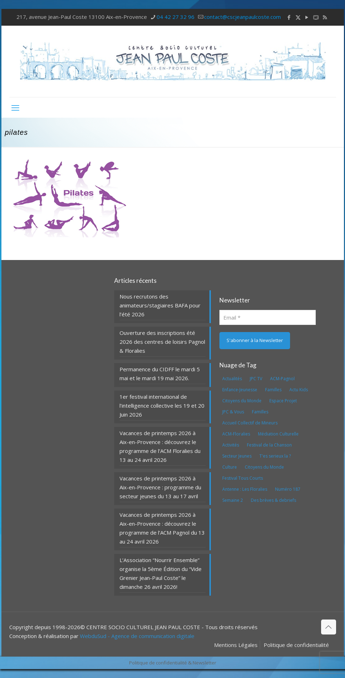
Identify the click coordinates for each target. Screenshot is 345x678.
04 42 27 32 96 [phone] (175, 16)
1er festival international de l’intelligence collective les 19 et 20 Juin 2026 (162, 405)
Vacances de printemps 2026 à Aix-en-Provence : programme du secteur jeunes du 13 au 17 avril (160, 487)
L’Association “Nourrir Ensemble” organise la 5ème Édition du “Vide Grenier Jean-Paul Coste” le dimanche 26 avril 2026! (161, 573)
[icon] (316, 17)
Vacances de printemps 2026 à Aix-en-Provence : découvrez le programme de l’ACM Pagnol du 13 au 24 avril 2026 (162, 528)
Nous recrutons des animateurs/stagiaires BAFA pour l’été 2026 (160, 305)
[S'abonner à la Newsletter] (254, 340)
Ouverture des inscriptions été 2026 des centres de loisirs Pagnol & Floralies (162, 341)
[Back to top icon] (328, 627)
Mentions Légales (236, 644)
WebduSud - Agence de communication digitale (137, 635)
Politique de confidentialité (296, 644)
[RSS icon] (325, 17)
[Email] (267, 317)
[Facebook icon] (289, 17)
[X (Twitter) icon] (298, 17)
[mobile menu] (15, 107)
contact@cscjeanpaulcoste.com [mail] (242, 16)
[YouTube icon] (307, 17)
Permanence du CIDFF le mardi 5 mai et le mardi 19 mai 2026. (160, 374)
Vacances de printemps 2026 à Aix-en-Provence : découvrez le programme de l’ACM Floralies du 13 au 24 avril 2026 (160, 446)
